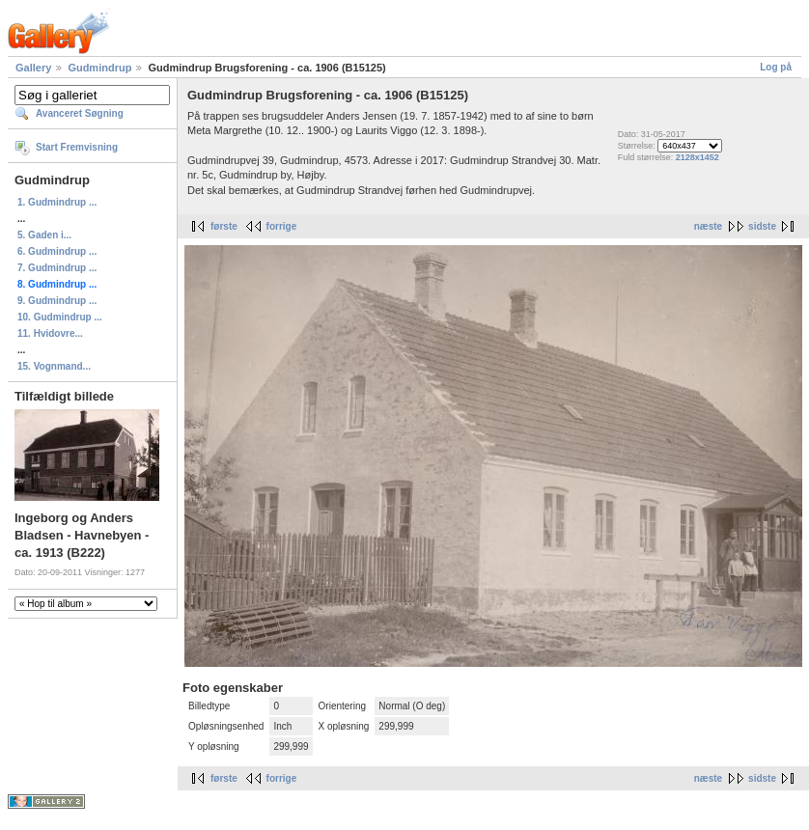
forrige (281, 226)
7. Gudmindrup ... (57, 268)
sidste (762, 226)
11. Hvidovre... (50, 333)
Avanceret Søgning (80, 113)
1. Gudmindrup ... (57, 202)
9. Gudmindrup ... (57, 300)
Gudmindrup (99, 67)
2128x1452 (697, 157)
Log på (776, 67)
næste (708, 226)
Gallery (33, 67)
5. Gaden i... (44, 235)
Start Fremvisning (77, 147)
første (223, 226)
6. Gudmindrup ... (57, 251)
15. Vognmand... (54, 366)
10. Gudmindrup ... (59, 317)
